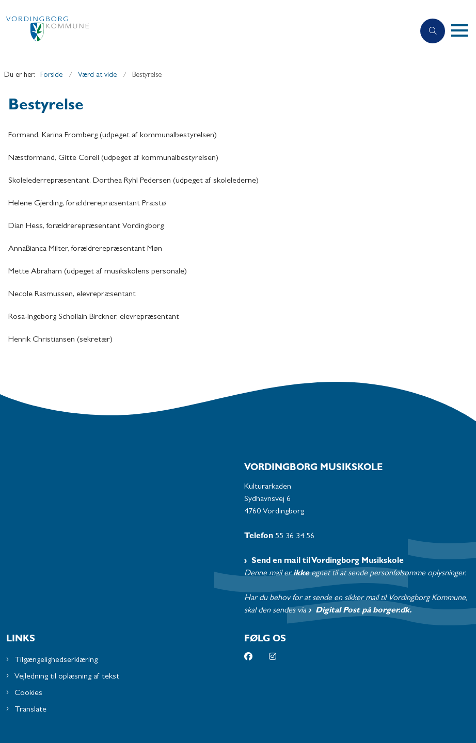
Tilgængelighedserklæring (56, 660)
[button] (463, 31)
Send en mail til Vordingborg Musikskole (327, 561)
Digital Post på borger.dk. (363, 611)
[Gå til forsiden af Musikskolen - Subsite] (203, 31)
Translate (30, 710)
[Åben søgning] (432, 31)
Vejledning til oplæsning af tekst (66, 677)
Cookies (28, 693)
